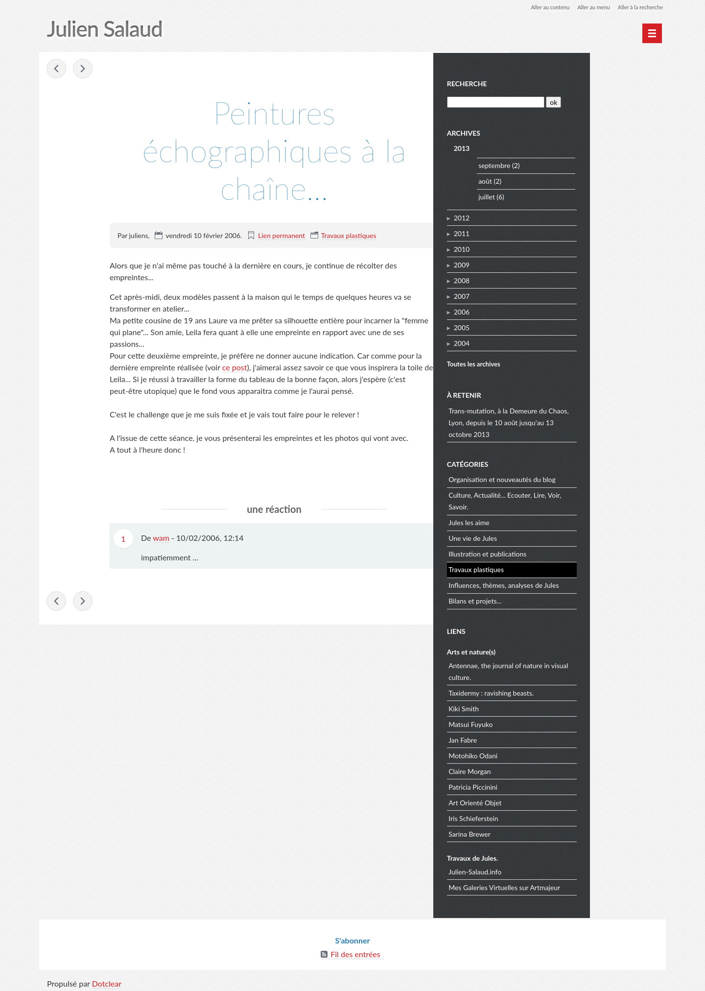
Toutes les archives (550, 363)
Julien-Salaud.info (552, 870)
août (562, 180)
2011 (538, 232)
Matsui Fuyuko (548, 723)
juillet (564, 196)
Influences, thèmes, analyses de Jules (581, 584)
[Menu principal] (652, 33)
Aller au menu (588, 7)
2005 (538, 326)
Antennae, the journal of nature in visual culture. (585, 670)
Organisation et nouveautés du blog (579, 478)
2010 (538, 247)
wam (161, 538)
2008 (538, 279)
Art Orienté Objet (552, 801)
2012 (538, 216)
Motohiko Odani (550, 754)
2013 (538, 147)
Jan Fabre (540, 738)
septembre (572, 164)
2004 (538, 342)
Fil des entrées (355, 951)
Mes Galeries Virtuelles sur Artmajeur (581, 886)
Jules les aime (546, 521)
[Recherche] (571, 100)
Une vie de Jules (550, 536)
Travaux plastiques (348, 236)
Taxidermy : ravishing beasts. (568, 691)
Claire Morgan (547, 770)
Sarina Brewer (547, 832)
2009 (538, 263)
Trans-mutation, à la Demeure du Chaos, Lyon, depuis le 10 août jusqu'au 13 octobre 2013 (586, 421)
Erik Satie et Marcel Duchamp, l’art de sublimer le (57, 69)
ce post (234, 367)
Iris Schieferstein (550, 817)
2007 (538, 294)
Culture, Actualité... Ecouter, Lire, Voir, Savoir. (582, 499)
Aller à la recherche (638, 7)
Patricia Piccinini (550, 785)
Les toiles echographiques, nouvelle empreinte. (83, 69)
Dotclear (106, 981)
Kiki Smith (541, 707)
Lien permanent (281, 236)
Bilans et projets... (552, 599)
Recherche (544, 82)
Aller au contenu (541, 7)
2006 (538, 310)
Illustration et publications (565, 552)
